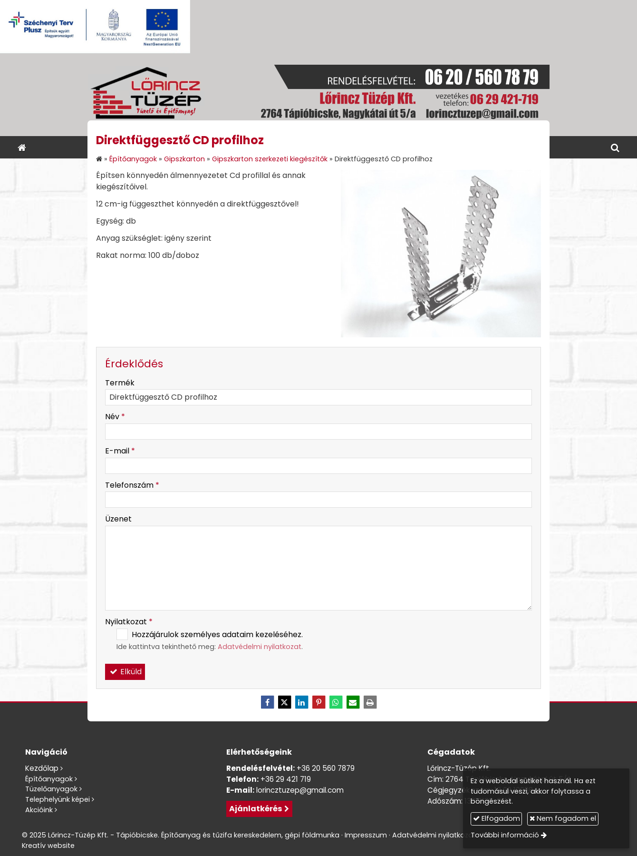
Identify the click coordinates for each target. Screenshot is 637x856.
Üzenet (118, 518)
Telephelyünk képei (57, 799)
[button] (615, 147)
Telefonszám (132, 485)
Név (115, 416)
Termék (120, 382)
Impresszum (366, 835)
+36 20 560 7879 (326, 768)
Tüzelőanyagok (51, 789)
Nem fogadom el (563, 818)
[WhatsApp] (335, 702)
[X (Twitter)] (284, 702)
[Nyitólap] (318, 95)
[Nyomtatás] (369, 702)
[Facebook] (267, 702)
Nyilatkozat (129, 621)
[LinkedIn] (301, 702)
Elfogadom (496, 818)
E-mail (120, 450)
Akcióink (39, 810)
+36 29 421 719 (286, 779)
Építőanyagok (49, 779)
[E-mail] (352, 702)
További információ (505, 835)
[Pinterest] (318, 702)
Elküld (125, 671)
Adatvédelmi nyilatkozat (259, 646)
